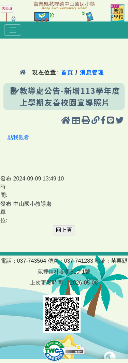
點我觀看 (18, 137)
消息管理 (92, 72)
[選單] (12, 30)
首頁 (67, 72)
